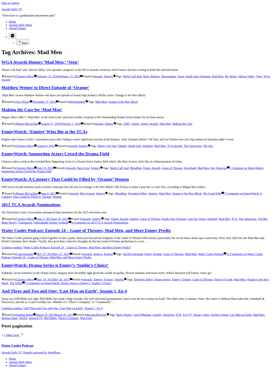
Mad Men (217, 76)
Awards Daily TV (11, 9)
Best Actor (83, 168)
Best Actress (87, 193)
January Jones (201, 314)
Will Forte (86, 318)
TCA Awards (174, 145)
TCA (234, 218)
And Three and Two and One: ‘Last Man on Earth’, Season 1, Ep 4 (64, 291)
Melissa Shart (9, 318)
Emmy (135, 123)
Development (77, 101)
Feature (108, 279)
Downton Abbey (137, 193)
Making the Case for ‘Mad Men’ (31, 109)
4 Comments (99, 222)
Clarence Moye (25, 76)
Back (22, 42)
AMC (127, 123)
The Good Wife (212, 193)
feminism (168, 314)
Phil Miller (50, 318)
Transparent (25, 222)
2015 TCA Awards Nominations (31, 204)
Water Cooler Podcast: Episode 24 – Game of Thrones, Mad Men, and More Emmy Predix (86, 230)
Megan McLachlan (27, 123)
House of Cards (223, 279)
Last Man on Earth (241, 314)
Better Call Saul (132, 76)
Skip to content (10, 3)
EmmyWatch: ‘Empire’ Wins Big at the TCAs (44, 131)
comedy (157, 314)
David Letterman (133, 254)
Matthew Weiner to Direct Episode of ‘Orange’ (45, 87)
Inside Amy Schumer (198, 76)
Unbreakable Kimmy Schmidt (51, 222)
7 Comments (68, 283)
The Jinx (208, 145)
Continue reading (66, 247)
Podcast (108, 254)
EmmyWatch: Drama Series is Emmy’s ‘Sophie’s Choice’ (55, 265)
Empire (122, 145)
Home (12, 21)
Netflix (23, 318)
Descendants (168, 76)
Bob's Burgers (151, 76)
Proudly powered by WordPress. (42, 352)
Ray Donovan (219, 168)
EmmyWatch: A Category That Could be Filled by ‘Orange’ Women (65, 179)
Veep (259, 76)
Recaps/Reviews (96, 314)
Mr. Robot (231, 76)
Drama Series (162, 279)
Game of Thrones (172, 168)
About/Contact (17, 28)
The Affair (16, 283)
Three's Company (68, 318)
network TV (36, 318)
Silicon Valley (246, 76)
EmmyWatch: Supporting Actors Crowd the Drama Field (55, 153)
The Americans (192, 145)
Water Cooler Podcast (210, 254)
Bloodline (136, 168)
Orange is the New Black (123, 101)
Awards (98, 76)
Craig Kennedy (25, 254)
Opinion (119, 279)
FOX (178, 314)
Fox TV (187, 314)
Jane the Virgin (197, 218)
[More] (12, 36)
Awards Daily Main (20, 25)
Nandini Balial (24, 314)
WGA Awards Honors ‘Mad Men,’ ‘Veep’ (40, 62)
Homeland (190, 168)
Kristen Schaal (219, 314)
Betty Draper (123, 314)
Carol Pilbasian (142, 314)
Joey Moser (23, 101)
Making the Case (182, 123)
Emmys (108, 76)
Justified (212, 218)
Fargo (180, 76)
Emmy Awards (149, 123)
